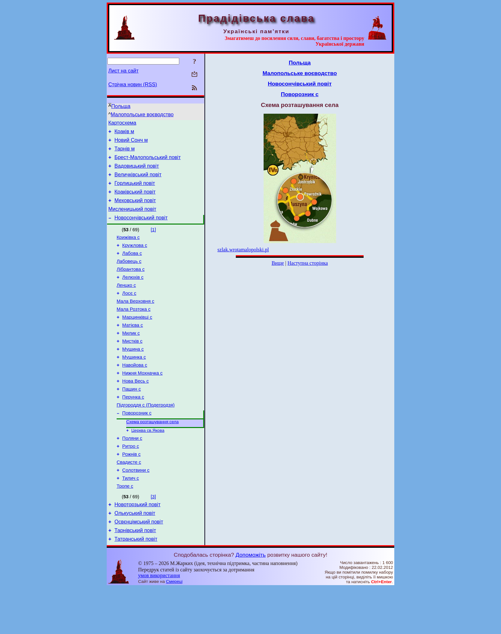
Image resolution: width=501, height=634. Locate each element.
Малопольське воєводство (142, 114)
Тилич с (130, 518)
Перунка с (133, 428)
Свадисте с (129, 500)
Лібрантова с (131, 285)
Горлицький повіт (134, 191)
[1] (153, 241)
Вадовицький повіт (136, 171)
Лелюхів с (132, 294)
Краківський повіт (135, 200)
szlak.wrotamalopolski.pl (243, 249)
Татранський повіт (135, 585)
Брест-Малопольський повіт (147, 162)
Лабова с (132, 267)
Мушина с (133, 375)
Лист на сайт (123, 70)
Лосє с (129, 312)
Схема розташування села (152, 456)
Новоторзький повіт (137, 547)
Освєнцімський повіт (138, 566)
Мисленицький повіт (132, 219)
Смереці (174, 627)
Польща (120, 106)
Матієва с (132, 348)
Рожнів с (131, 491)
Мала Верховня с (135, 321)
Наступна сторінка (308, 263)
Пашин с (131, 419)
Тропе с (125, 527)
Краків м (124, 133)
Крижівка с (128, 249)
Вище (278, 263)
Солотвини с (136, 509)
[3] (153, 538)
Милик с (131, 357)
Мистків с (132, 366)
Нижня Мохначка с (142, 401)
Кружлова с (134, 258)
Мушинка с (134, 383)
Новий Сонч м (131, 143)
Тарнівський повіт (135, 575)
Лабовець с (129, 276)
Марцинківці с (137, 339)
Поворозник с (136, 446)
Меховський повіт (135, 210)
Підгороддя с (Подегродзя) (145, 437)
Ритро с (130, 482)
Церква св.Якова (147, 465)
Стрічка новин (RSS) (132, 84)
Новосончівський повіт (140, 229)
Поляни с (132, 474)
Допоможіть (250, 601)
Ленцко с (126, 303)
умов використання (159, 621)
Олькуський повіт (134, 556)
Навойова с (134, 392)
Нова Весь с (135, 410)
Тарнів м (124, 152)
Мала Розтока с (133, 330)
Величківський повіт (137, 181)
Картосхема (122, 123)
